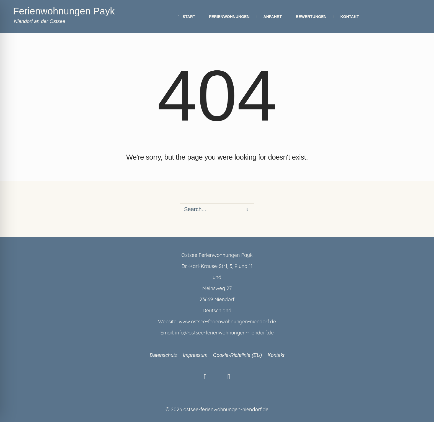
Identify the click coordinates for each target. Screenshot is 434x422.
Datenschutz (163, 355)
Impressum (195, 355)
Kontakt (276, 355)
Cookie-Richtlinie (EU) (237, 355)
